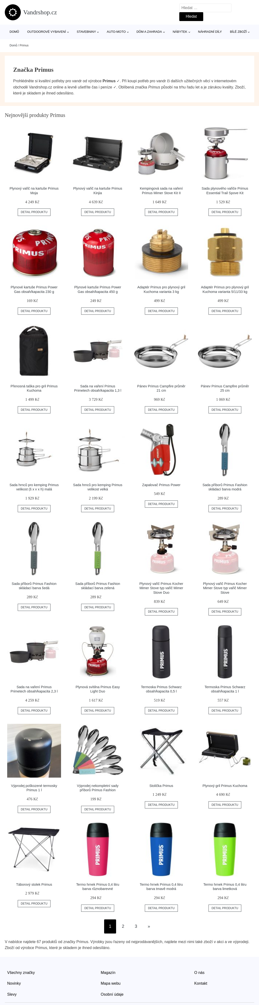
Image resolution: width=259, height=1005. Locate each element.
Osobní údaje (112, 994)
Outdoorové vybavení (46, 31)
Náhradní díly (210, 31)
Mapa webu (111, 983)
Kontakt (200, 983)
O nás (199, 973)
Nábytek (180, 31)
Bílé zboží (238, 31)
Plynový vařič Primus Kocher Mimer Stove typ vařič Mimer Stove (225, 588)
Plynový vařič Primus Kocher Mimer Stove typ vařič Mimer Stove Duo (161, 588)
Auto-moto (116, 31)
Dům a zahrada (149, 31)
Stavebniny (86, 31)
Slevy (12, 994)
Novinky (14, 983)
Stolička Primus (161, 786)
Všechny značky (21, 973)
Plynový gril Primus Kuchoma (225, 786)
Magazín (108, 973)
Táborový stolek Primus (34, 884)
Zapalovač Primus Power (161, 485)
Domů (14, 31)
